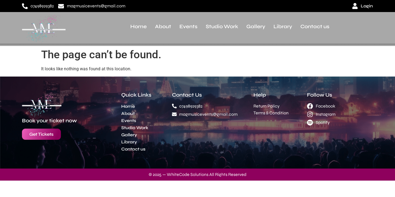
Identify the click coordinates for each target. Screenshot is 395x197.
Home (138, 26)
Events (188, 26)
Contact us (314, 26)
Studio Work (222, 26)
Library (282, 26)
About (163, 26)
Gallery (255, 26)
